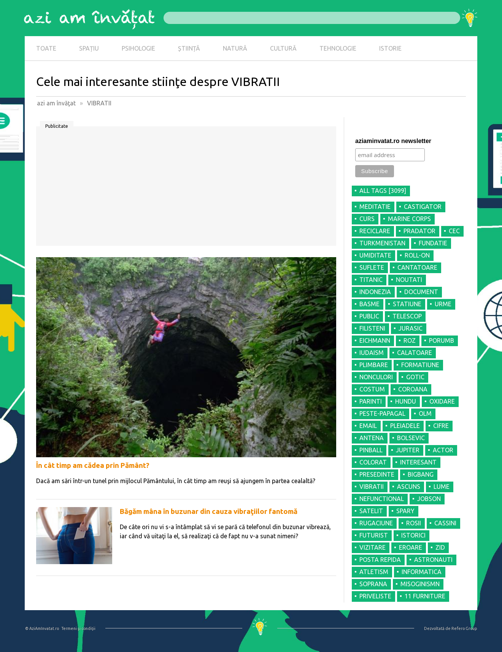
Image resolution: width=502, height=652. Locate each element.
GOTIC (415, 377)
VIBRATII (371, 486)
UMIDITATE (375, 255)
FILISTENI (372, 328)
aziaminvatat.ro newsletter (393, 141)
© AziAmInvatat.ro (42, 628)
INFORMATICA (422, 571)
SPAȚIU (89, 48)
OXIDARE (442, 401)
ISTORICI (413, 535)
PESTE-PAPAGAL (382, 413)
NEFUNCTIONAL (381, 498)
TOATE (46, 48)
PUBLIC (369, 316)
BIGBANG (421, 474)
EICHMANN (374, 340)
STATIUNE (407, 304)
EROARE (410, 547)
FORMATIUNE (420, 364)
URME (443, 304)
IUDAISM (371, 352)
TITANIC (371, 279)
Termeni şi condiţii (78, 628)
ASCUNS (408, 486)
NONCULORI (376, 377)
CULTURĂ (283, 48)
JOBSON (429, 498)
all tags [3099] (382, 190)
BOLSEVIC (411, 437)
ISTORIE (390, 48)
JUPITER (407, 450)
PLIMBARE (373, 364)
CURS (367, 218)
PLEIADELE (405, 425)
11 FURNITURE (425, 596)
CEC (454, 230)
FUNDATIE (433, 243)
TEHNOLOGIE (337, 48)
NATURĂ (235, 48)
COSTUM (372, 389)
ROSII (413, 523)
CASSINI (445, 523)
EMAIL (368, 425)
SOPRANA (373, 583)
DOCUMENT (421, 291)
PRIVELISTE (375, 596)
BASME (369, 304)
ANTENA (371, 437)
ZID (440, 547)
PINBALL (371, 450)
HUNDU (405, 401)
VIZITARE (372, 547)
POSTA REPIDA (380, 559)
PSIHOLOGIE (138, 48)
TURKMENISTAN (382, 243)
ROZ (410, 340)
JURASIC (411, 328)
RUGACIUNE (376, 523)
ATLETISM (373, 571)
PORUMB (441, 340)
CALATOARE (414, 352)
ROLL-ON (417, 255)
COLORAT (373, 462)
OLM (425, 413)
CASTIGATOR (423, 206)
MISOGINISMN (420, 583)
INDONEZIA (375, 291)
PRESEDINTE (376, 474)
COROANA (412, 389)
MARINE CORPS (409, 218)
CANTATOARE (417, 267)
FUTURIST (373, 535)
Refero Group (464, 628)
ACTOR (443, 450)
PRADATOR (419, 230)
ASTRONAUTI (433, 559)
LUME (442, 486)
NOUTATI (409, 279)
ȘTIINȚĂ (189, 48)
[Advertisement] (186, 188)
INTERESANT (418, 462)
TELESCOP (407, 316)
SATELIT (371, 510)
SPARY (405, 510)
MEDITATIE (375, 206)
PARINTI (370, 401)
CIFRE (441, 425)
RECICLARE (374, 230)
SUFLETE (371, 267)
